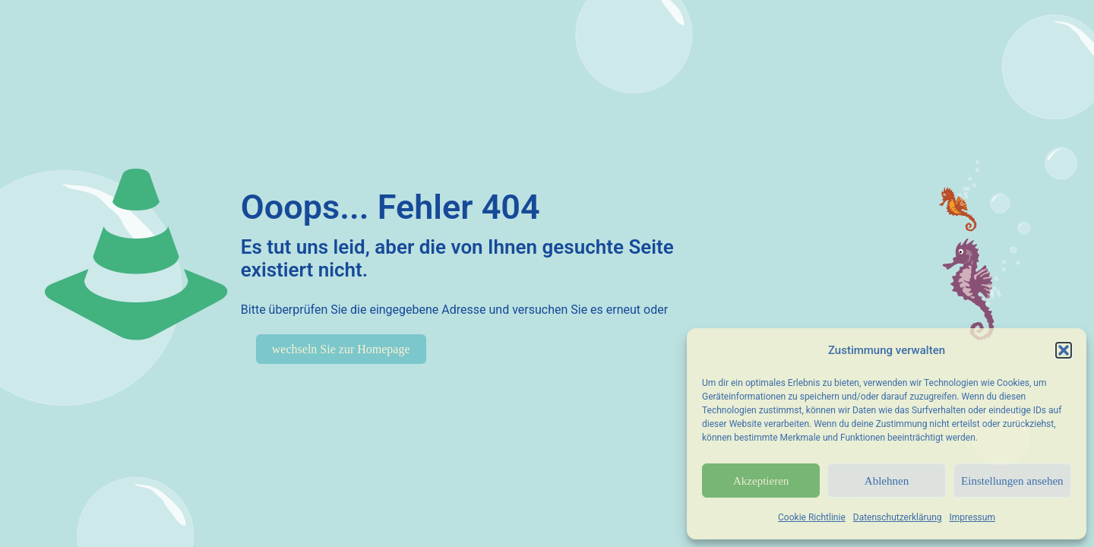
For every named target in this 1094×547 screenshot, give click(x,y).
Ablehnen (887, 481)
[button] (1063, 350)
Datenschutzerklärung (897, 517)
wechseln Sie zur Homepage (341, 349)
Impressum (972, 517)
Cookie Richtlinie (812, 517)
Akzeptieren (761, 481)
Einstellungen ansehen (1012, 481)
